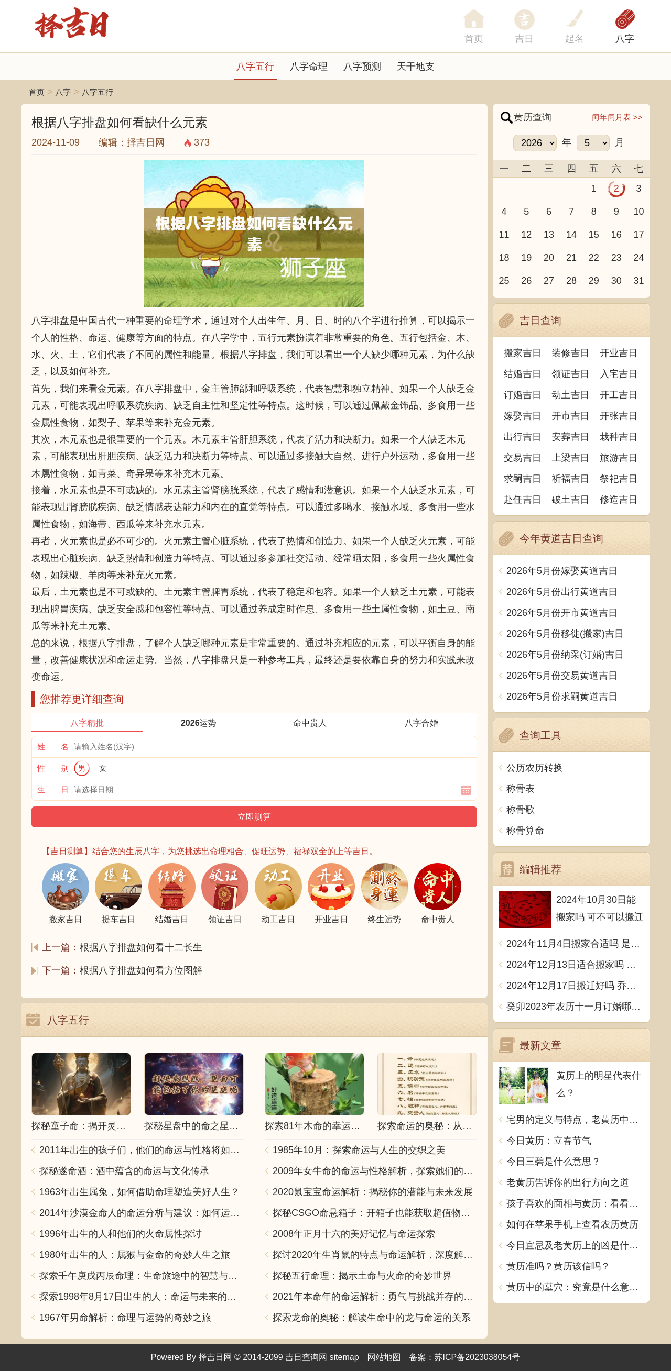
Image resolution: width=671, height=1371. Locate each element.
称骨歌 (520, 809)
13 (549, 234)
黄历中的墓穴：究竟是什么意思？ (575, 1287)
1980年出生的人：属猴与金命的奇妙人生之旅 (134, 1255)
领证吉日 (571, 374)
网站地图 (384, 1357)
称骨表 (520, 788)
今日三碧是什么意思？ (553, 1161)
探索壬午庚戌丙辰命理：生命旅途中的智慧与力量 (141, 1275)
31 (639, 280)
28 (571, 280)
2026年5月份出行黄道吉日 (562, 592)
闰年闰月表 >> (616, 117)
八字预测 (362, 66)
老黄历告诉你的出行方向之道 (567, 1182)
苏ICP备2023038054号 (478, 1357)
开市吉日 (571, 416)
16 (616, 234)
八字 (624, 39)
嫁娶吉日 (523, 416)
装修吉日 (571, 353)
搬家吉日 (523, 353)
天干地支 (416, 66)
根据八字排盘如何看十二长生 (141, 947)
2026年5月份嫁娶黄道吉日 (562, 571)
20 (549, 257)
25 (504, 280)
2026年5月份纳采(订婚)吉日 (565, 654)
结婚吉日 (523, 374)
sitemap (344, 1357)
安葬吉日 (571, 437)
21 (571, 257)
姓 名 (53, 746)
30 (616, 280)
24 (639, 257)
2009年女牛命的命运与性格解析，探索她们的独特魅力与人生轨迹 (375, 1171)
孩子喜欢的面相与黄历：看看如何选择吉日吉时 (575, 1203)
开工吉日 (618, 395)
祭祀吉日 (618, 478)
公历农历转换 (534, 767)
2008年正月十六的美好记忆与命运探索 (354, 1234)
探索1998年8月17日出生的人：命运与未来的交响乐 (141, 1296)
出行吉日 (523, 437)
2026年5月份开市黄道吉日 (562, 612)
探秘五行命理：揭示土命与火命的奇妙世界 (362, 1275)
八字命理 (309, 66)
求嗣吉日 (523, 478)
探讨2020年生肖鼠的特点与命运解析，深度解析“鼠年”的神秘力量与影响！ (375, 1255)
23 (616, 257)
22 (594, 257)
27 (549, 280)
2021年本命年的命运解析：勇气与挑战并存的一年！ (375, 1296)
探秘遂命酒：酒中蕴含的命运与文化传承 (124, 1171)
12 (526, 234)
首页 (37, 91)
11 (504, 234)
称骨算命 (525, 830)
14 (571, 234)
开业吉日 (618, 353)
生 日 (53, 789)
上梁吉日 (571, 457)
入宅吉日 (618, 374)
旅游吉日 (618, 457)
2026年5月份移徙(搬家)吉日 (565, 633)
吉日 (524, 39)
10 (639, 211)
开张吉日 (618, 416)
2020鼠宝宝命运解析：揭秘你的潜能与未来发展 (373, 1192)
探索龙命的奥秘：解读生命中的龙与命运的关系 (372, 1317)
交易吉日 (523, 457)
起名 (574, 39)
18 (504, 257)
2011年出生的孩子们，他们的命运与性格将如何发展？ (141, 1150)
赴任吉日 (523, 499)
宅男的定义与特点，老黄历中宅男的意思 (575, 1119)
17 (639, 234)
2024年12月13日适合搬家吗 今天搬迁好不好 (575, 964)
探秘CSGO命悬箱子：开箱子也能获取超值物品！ (375, 1213)
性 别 (53, 768)
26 (526, 280)
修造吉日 (618, 499)
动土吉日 (571, 395)
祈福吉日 (571, 478)
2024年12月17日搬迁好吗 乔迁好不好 (575, 985)
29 (594, 280)
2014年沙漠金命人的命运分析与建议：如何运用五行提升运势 (141, 1213)
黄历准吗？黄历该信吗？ (558, 1266)
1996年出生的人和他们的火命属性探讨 (120, 1234)
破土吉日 (571, 499)
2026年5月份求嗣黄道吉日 (562, 696)
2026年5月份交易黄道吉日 (562, 675)
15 (594, 234)
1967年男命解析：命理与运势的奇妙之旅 (125, 1317)
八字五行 (255, 66)
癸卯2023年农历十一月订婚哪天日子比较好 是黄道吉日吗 (575, 1006)
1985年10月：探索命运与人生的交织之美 (359, 1150)
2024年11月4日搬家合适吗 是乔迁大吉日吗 (575, 943)
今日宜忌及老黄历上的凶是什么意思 (575, 1245)
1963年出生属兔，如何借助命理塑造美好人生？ (139, 1192)
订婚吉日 (523, 395)
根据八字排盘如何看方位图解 (141, 970)
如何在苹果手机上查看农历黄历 (572, 1224)
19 (526, 257)
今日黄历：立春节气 (548, 1140)
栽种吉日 (618, 437)
